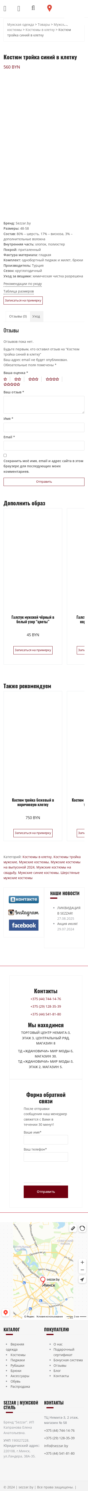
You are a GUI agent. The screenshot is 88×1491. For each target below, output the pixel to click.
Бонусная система (68, 1360)
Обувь (15, 1381)
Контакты (61, 1376)
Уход (36, 316)
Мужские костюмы (34, 862)
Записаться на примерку (23, 300)
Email (9, 437)
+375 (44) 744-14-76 (46, 999)
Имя (8, 418)
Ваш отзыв (14, 392)
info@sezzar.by (56, 1446)
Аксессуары (20, 1376)
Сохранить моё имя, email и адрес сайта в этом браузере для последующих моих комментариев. (43, 466)
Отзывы (60, 1365)
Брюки (16, 1370)
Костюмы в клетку (37, 857)
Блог (57, 1370)
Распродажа (20, 1386)
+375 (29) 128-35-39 (46, 1006)
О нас (58, 1344)
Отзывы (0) (18, 316)
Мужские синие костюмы (38, 872)
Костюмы (18, 1355)
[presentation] (42, 1173)
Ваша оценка (16, 372)
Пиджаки (18, 1360)
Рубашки (17, 1365)
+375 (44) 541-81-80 (46, 1014)
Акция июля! (67, 923)
